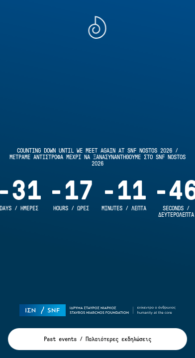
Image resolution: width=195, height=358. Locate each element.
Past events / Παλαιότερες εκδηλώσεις (97, 339)
